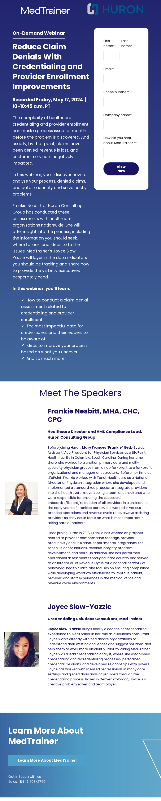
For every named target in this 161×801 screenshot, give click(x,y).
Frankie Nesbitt (27, 206)
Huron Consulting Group (71, 437)
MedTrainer (131, 618)
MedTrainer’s (39, 251)
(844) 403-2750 (31, 781)
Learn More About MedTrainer (45, 736)
